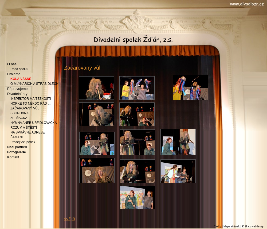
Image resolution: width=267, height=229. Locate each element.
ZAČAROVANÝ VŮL (24, 108)
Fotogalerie (16, 152)
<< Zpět (69, 219)
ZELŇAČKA (18, 118)
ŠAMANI (16, 137)
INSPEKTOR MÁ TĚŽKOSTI (30, 99)
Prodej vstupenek (22, 142)
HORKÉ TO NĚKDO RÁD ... (30, 103)
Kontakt (13, 157)
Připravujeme (17, 89)
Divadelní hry (17, 94)
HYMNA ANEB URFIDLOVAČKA (33, 123)
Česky (217, 226)
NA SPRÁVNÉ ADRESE (27, 132)
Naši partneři (17, 147)
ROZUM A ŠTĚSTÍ (23, 127)
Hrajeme (13, 74)
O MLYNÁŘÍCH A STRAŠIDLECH (34, 84)
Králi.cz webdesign (253, 226)
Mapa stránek (231, 226)
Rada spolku (19, 69)
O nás (12, 64)
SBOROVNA (19, 113)
